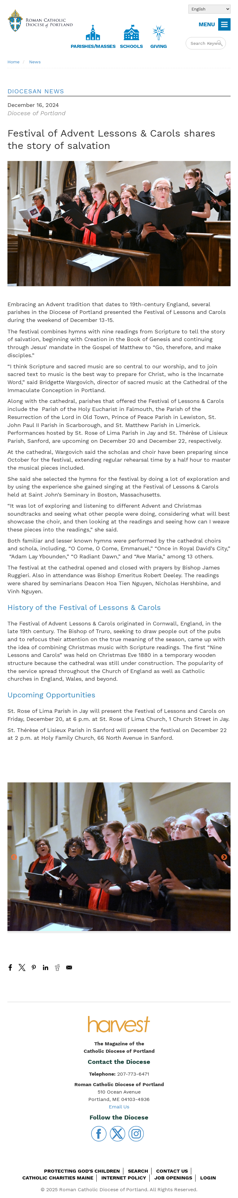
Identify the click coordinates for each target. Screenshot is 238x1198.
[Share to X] (22, 967)
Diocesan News (35, 91)
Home (13, 61)
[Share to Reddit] (57, 967)
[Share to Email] (69, 967)
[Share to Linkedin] (45, 967)
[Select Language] (209, 9)
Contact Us (172, 1171)
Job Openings (173, 1178)
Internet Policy (123, 1178)
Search (138, 1171)
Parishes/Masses (93, 46)
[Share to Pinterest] (33, 967)
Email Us (119, 1107)
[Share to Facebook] (10, 967)
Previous (13, 857)
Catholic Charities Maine (57, 1178)
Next (224, 857)
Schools (131, 46)
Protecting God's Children (82, 1171)
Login (208, 1178)
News (35, 61)
